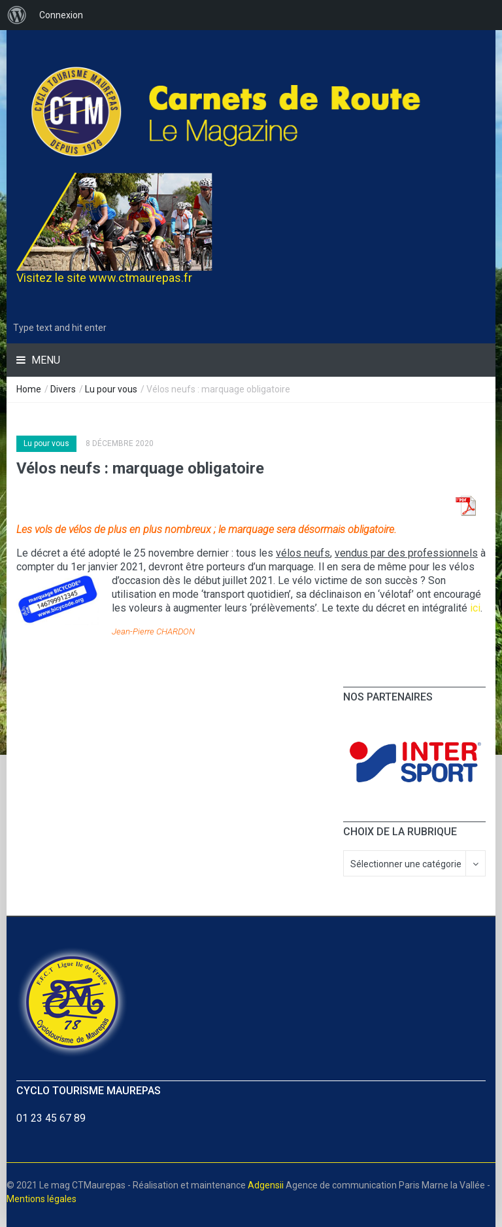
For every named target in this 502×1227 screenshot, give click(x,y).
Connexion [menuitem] (61, 15)
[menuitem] (17, 15)
